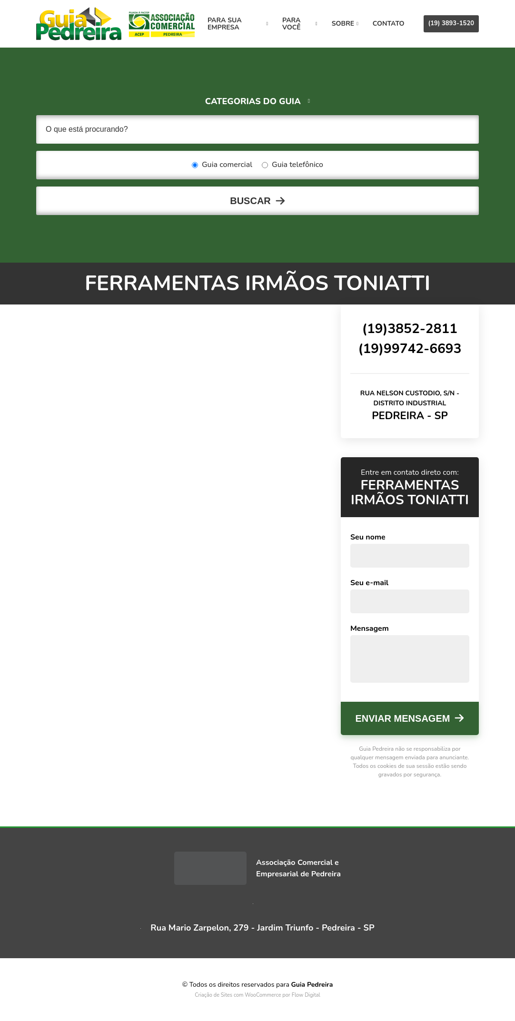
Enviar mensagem (403, 718)
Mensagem (369, 628)
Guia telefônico (292, 165)
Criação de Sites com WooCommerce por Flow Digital (257, 995)
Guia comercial (222, 165)
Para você (299, 24)
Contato (389, 23)
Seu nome (368, 537)
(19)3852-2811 (409, 329)
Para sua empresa (238, 24)
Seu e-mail (369, 583)
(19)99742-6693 (409, 349)
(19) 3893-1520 (451, 23)
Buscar (250, 201)
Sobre (345, 23)
